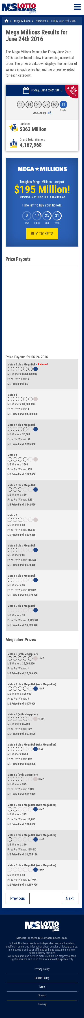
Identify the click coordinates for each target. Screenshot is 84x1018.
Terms (42, 986)
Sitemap (42, 1004)
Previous (17, 898)
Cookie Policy (42, 977)
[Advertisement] (42, 310)
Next (70, 898)
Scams (42, 995)
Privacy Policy (42, 969)
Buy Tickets (42, 233)
